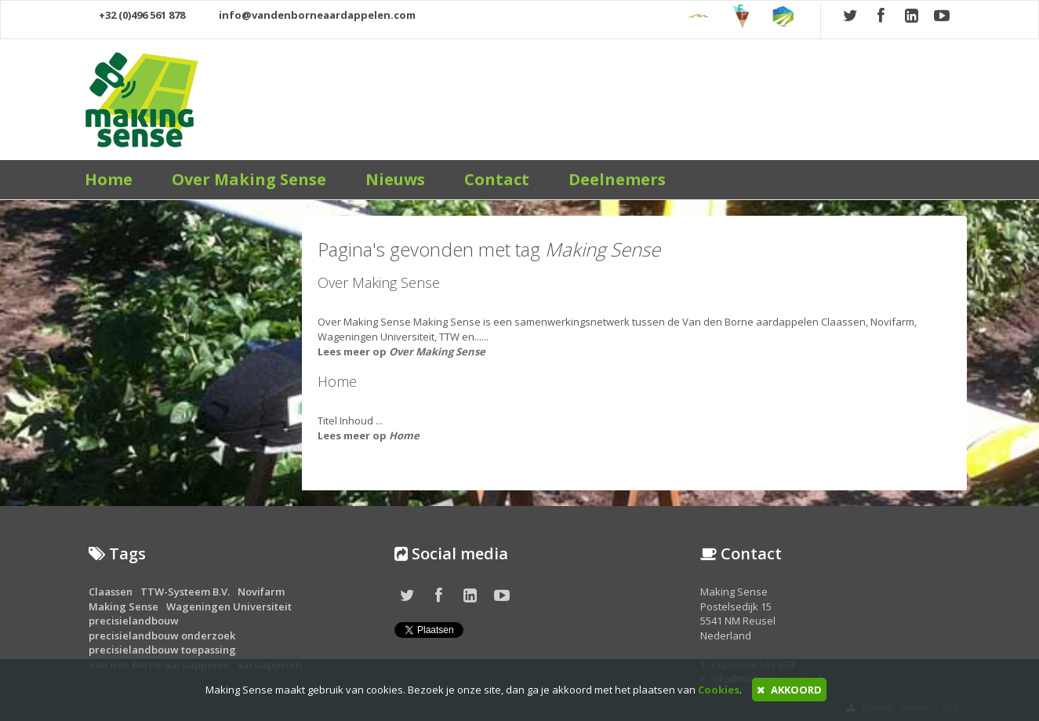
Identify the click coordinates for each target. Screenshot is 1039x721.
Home (109, 179)
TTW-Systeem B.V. (185, 591)
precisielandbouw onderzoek (162, 635)
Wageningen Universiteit (229, 606)
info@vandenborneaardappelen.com (309, 15)
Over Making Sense (249, 179)
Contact (496, 179)
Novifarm (261, 591)
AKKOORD (789, 690)
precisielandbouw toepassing (162, 650)
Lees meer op (401, 351)
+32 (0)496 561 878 (135, 15)
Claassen (111, 591)
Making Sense (123, 606)
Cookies (718, 690)
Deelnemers (617, 179)
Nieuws (395, 179)
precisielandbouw (134, 621)
